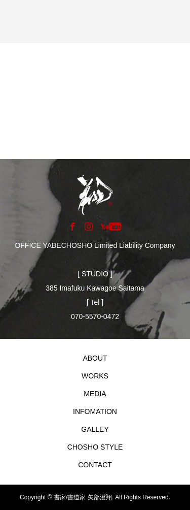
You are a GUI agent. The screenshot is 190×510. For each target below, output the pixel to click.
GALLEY (94, 429)
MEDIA (95, 394)
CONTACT (95, 465)
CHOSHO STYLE (95, 447)
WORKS (95, 376)
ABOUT (95, 358)
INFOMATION (95, 411)
